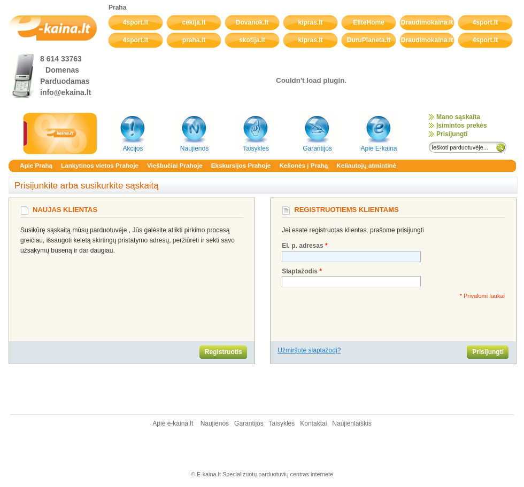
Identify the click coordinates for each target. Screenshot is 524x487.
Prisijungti (452, 134)
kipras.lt (310, 22)
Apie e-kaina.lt (173, 423)
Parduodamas (65, 81)
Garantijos (249, 423)
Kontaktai (313, 423)
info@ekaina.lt (65, 92)
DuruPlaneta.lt (368, 40)
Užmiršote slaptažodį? (309, 350)
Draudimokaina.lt (427, 22)
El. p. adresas (302, 246)
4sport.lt (135, 22)
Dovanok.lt (252, 22)
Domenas (62, 70)
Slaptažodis (300, 271)
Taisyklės (283, 423)
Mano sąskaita (458, 117)
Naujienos (215, 423)
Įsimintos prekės (461, 125)
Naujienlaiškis (351, 423)
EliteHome (368, 22)
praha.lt (193, 40)
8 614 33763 (61, 58)
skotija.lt (252, 40)
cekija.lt (193, 22)
